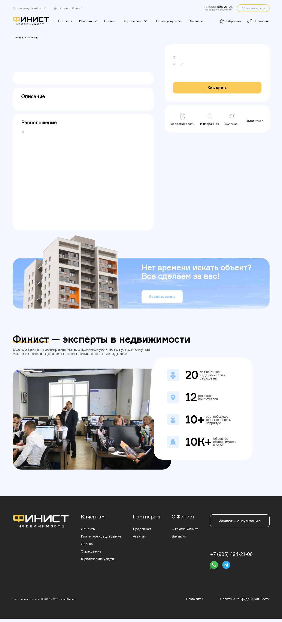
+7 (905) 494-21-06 (231, 554)
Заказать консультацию (240, 521)
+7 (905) (218, 6)
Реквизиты (194, 599)
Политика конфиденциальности (245, 599)
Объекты (31, 37)
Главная (18, 37)
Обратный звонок (253, 8)
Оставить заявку (162, 297)
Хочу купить (217, 88)
